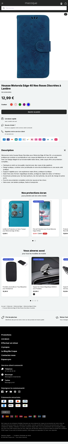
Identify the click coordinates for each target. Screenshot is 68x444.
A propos (5, 347)
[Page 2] (35, 240)
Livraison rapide (10, 119)
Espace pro (6, 359)
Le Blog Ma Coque (9, 351)
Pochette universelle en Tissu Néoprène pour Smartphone (14, 287)
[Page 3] (35, 300)
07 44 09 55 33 (10, 371)
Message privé (10, 382)
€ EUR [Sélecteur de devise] (5, 412)
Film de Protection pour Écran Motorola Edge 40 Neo (44, 230)
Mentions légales (6, 435)
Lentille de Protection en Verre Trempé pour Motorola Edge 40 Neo (14, 230)
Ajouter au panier (34, 112)
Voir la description (6, 92)
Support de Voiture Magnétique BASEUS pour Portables (45, 287)
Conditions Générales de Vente (22, 435)
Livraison (5, 339)
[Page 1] (32, 240)
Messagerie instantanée (13, 377)
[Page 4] (37, 300)
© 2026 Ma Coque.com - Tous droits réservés (14, 437)
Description (34, 150)
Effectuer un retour (9, 343)
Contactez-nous (8, 355)
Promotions (6, 335)
